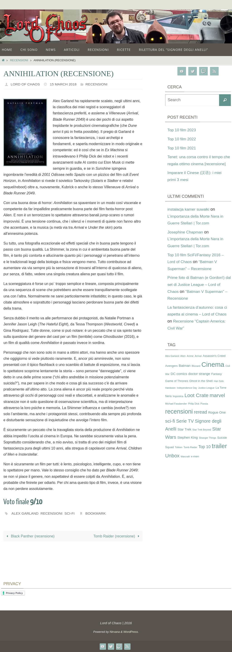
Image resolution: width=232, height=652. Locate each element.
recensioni (52, 513)
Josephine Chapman (186, 239)
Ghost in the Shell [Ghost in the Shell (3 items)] (201, 387)
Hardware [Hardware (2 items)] (170, 394)
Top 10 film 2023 (182, 130)
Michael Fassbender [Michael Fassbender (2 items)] (176, 410)
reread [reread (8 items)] (200, 419)
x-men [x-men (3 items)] (195, 463)
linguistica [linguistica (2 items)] (178, 403)
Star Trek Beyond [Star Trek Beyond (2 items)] (201, 436)
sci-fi (71, 513)
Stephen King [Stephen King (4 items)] (187, 444)
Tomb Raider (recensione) (117, 536)
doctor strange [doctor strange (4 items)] (199, 381)
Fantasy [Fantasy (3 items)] (216, 381)
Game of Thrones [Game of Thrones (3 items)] (176, 387)
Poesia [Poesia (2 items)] (204, 410)
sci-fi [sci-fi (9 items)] (170, 427)
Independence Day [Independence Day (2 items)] (187, 394)
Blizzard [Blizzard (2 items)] (196, 373)
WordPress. (131, 631)
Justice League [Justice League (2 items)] (206, 394)
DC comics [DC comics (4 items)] (179, 381)
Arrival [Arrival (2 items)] (198, 362)
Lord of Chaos (26, 84)
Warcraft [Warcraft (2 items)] (185, 463)
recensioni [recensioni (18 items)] (179, 418)
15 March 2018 (64, 84)
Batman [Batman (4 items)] (185, 372)
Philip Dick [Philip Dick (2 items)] (193, 410)
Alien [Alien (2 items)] (183, 362)
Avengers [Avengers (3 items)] (171, 372)
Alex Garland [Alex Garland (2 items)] (172, 362)
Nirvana (115, 631)
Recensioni (19, 60)
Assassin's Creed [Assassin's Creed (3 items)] (214, 362)
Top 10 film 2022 (182, 139)
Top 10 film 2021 (182, 148)
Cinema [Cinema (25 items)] (212, 371)
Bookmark (97, 513)
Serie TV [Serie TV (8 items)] (185, 427)
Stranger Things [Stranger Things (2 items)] (207, 444)
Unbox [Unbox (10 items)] (172, 462)
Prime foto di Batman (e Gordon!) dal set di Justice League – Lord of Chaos (198, 291)
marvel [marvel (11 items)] (217, 402)
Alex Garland (25, 513)
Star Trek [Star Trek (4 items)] (184, 436)
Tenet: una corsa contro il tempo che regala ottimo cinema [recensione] (196, 164)
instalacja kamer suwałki (189, 216)
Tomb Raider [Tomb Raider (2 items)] (190, 454)
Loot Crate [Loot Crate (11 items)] (196, 402)
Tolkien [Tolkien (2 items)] (178, 454)
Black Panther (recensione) (30, 536)
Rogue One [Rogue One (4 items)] (217, 419)
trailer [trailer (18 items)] (219, 453)
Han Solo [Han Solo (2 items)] (219, 387)
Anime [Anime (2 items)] (190, 362)
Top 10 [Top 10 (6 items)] (204, 454)
